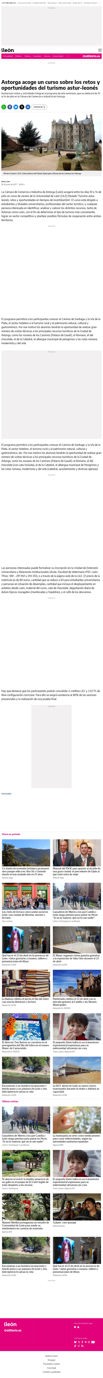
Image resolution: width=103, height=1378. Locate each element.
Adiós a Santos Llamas (64, 3)
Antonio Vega (7, 878)
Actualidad (8, 56)
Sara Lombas (7, 921)
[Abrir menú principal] (100, 50)
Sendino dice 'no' (77, 3)
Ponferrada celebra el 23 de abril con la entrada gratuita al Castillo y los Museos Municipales (75, 1002)
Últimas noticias (10, 1101)
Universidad (58, 56)
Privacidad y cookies (51, 1364)
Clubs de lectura (52, 3)
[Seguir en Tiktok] (75, 1346)
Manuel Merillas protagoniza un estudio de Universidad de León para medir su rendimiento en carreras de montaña (25, 1225)
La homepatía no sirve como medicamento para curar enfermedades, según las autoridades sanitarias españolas (76, 1138)
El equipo (51, 1360)
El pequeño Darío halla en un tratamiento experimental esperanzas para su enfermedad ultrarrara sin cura (76, 1045)
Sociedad (37, 56)
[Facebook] (9, 107)
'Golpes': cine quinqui (64, 1222)
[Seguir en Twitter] (79, 1342)
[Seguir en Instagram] (89, 1342)
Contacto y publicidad (51, 1372)
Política (18, 56)
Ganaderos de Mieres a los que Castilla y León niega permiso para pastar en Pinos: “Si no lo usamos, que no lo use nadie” (75, 915)
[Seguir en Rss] (82, 1346)
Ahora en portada (11, 834)
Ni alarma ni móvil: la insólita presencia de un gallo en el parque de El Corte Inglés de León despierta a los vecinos (25, 1182)
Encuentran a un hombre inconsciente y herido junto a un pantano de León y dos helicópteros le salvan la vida (24, 1089)
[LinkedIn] (27, 107)
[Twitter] (21, 107)
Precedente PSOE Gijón (39, 3)
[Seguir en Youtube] (93, 1342)
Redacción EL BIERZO (62, 1008)
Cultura (27, 56)
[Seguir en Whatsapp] (79, 1346)
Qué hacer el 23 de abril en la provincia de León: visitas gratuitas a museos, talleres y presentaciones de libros (25, 958)
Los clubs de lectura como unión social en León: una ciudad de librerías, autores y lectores (25, 915)
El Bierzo (69, 56)
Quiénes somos (51, 1356)
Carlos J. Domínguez (61, 921)
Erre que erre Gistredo (24, 3)
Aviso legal (51, 1368)
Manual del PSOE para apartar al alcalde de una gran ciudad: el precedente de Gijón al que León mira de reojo (76, 871)
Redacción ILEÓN (9, 965)
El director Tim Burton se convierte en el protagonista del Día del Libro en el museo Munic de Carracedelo (25, 1045)
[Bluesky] (15, 107)
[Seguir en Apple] (78, 1327)
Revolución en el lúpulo (90, 3)
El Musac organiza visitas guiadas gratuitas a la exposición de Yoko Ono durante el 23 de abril (76, 958)
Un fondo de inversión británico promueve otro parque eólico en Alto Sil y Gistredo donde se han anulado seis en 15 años (25, 871)
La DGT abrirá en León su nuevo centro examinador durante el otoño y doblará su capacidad (76, 1089)
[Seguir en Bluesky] (75, 1342)
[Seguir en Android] (75, 1327)
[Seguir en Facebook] (82, 1342)
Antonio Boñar (59, 1226)
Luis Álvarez (75, 921)
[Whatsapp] (3, 107)
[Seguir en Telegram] (85, 1342)
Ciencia (47, 56)
